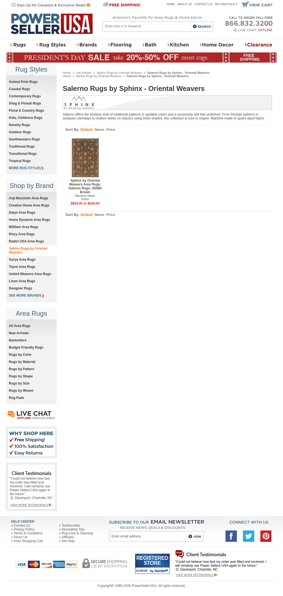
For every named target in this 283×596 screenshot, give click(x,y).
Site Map (68, 541)
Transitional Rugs (23, 154)
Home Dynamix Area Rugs (29, 220)
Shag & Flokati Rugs (25, 103)
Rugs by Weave (21, 391)
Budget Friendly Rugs (26, 347)
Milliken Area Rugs (23, 227)
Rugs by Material (22, 362)
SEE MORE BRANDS (26, 295)
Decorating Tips (73, 529)
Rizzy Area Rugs (22, 234)
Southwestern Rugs (24, 139)
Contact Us (203, 4)
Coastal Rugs (19, 89)
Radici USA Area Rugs (26, 241)
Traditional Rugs (22, 146)
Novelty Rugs (19, 125)
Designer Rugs (20, 288)
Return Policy (226, 4)
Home (171, 4)
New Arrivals (19, 333)
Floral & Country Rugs (26, 111)
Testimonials (71, 525)
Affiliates (68, 537)
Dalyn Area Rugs (22, 213)
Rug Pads (16, 398)
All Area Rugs (19, 326)
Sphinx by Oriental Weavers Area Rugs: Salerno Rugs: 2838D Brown (85, 186)
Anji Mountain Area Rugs (28, 198)
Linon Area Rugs (22, 281)
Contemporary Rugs (25, 96)
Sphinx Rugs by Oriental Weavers (119, 72)
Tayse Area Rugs (22, 267)
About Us (185, 4)
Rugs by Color (20, 355)
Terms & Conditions (28, 533)
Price (110, 129)
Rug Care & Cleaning (77, 533)
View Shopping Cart (28, 541)
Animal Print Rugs (23, 82)
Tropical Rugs (20, 161)
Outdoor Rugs (20, 132)
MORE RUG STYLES (26, 168)
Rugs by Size (19, 383)
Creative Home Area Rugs (29, 205)
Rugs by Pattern (21, 369)
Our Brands (83, 72)
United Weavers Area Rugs (30, 274)
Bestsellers (18, 340)
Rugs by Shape (21, 376)
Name (99, 129)
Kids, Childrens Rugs (25, 118)
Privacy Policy (24, 529)
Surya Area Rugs (22, 260)
